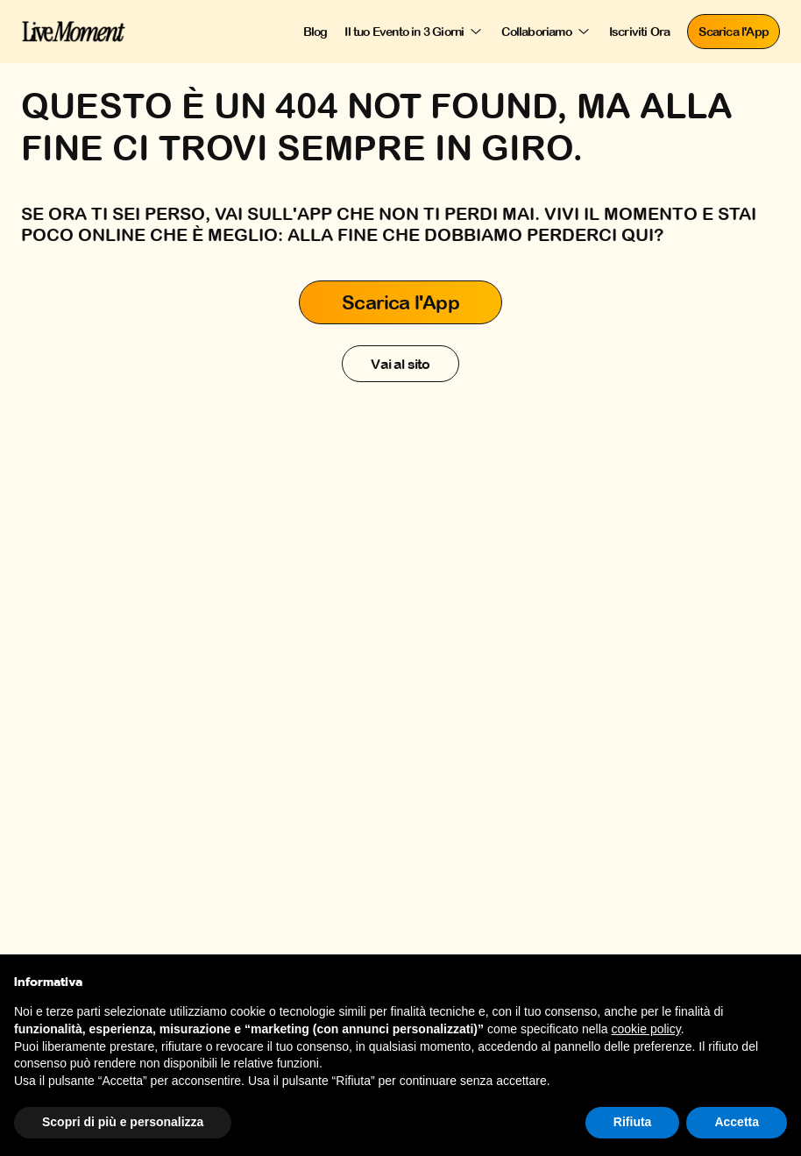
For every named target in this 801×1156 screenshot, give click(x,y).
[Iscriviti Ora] (640, 32)
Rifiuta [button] (632, 1122)
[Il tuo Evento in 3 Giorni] (414, 32)
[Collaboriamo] (546, 32)
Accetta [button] (736, 1122)
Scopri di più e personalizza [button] (122, 1122)
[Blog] (315, 32)
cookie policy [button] (646, 1029)
